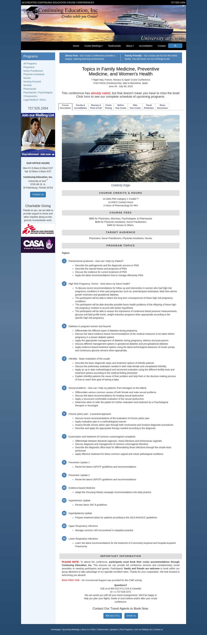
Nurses (27, 78)
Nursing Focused (32, 81)
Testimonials (114, 46)
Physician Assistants (34, 74)
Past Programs (126, 629)
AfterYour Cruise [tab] (135, 106)
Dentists (27, 85)
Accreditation (145, 46)
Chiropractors (30, 96)
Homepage (55, 629)
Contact (162, 46)
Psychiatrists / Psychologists (38, 92)
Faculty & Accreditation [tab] (80, 106)
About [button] (130, 46)
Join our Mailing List (143, 629)
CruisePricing (108, 106)
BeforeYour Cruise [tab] (120, 106)
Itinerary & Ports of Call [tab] (96, 106)
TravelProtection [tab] (149, 106)
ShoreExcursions (162, 106)
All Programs (30, 63)
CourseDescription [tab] (65, 106)
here (87, 96)
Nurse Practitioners (33, 70)
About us (85, 629)
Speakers (114, 629)
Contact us (158, 629)
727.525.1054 (38, 108)
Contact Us (38, 194)
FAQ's (93, 629)
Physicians (29, 67)
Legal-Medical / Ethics (34, 99)
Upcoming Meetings (70, 629)
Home (76, 46)
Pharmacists (29, 89)
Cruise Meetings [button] (93, 46)
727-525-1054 (178, 2)
